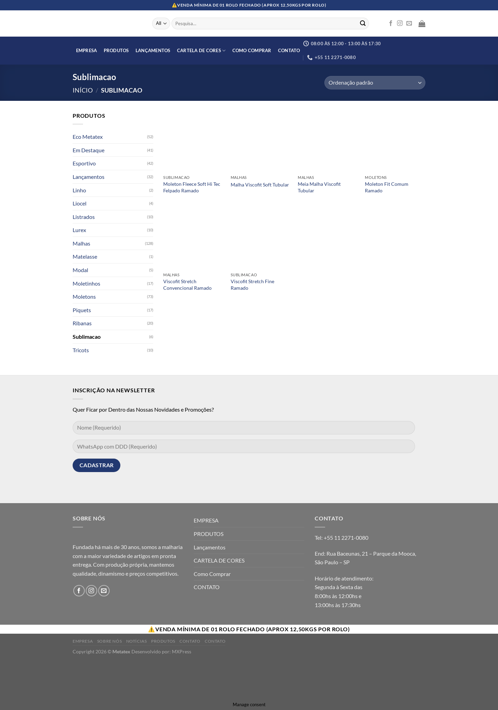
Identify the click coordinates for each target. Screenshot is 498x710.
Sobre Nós (109, 641)
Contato (189, 641)
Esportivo (84, 163)
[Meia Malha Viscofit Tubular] (328, 141)
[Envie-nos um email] (409, 23)
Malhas (81, 243)
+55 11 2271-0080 (346, 537)
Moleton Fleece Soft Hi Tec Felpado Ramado (191, 187)
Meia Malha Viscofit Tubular (319, 187)
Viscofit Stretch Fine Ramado (252, 284)
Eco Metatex (88, 136)
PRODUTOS (116, 50)
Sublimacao (87, 336)
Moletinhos (86, 283)
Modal (80, 270)
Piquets (82, 310)
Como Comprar (251, 50)
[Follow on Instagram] (400, 23)
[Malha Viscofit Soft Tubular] (261, 141)
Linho (79, 190)
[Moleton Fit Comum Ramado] (395, 141)
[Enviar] (363, 23)
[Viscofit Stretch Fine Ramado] (261, 239)
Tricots (81, 350)
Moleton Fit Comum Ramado (386, 187)
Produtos (163, 641)
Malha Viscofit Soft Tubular (260, 185)
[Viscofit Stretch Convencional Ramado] (193, 239)
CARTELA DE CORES (201, 50)
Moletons (84, 296)
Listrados (84, 216)
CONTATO (289, 50)
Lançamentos (153, 50)
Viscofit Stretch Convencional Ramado (187, 284)
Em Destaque (88, 150)
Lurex (79, 230)
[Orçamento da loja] (374, 82)
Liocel (79, 203)
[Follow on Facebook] (391, 23)
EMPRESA (86, 50)
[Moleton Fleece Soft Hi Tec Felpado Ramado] (193, 141)
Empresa (83, 641)
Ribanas (82, 323)
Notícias (136, 641)
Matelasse (85, 256)
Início (83, 90)
